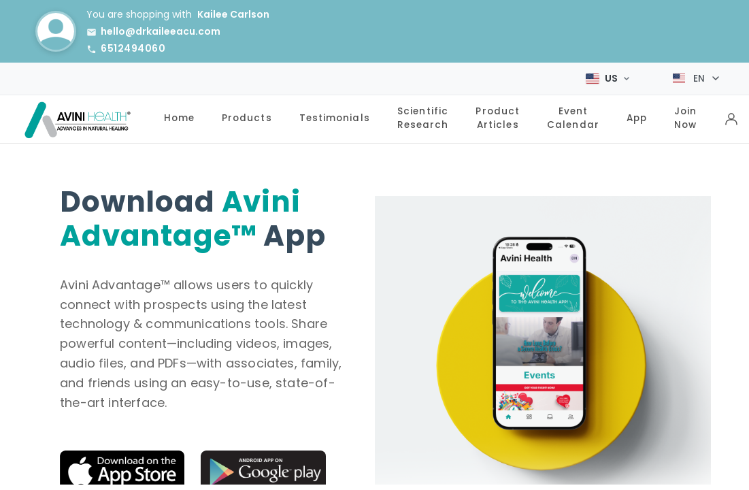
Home (179, 117)
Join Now (685, 116)
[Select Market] (607, 77)
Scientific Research (423, 116)
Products (247, 117)
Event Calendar (573, 116)
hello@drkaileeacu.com (160, 31)
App (637, 117)
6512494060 (133, 48)
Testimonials (334, 117)
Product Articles (498, 116)
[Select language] (696, 78)
